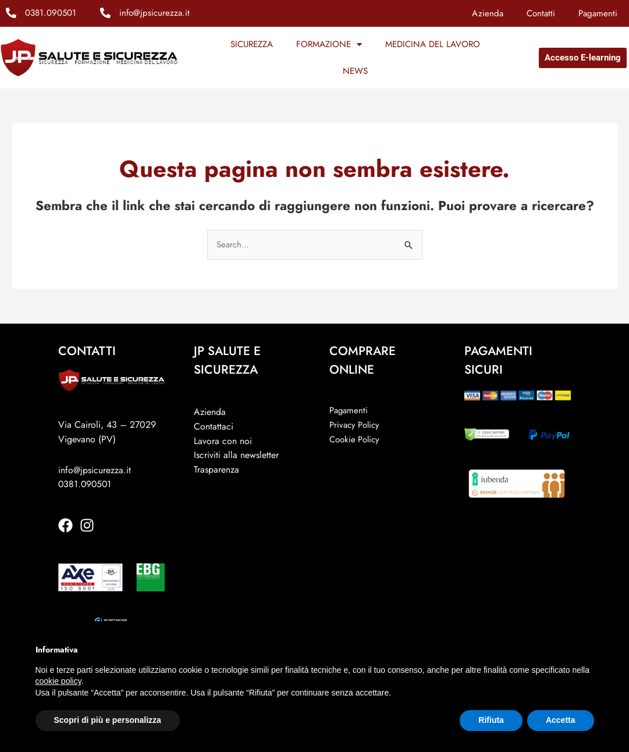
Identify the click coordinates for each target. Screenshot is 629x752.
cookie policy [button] (58, 681)
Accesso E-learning (583, 57)
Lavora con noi (223, 441)
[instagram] (89, 525)
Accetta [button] (560, 720)
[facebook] (67, 525)
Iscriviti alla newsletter (236, 455)
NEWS (355, 71)
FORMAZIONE (329, 44)
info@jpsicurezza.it (154, 12)
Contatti (541, 13)
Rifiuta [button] (491, 720)
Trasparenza (216, 469)
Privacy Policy (354, 424)
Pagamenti (597, 13)
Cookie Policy (354, 439)
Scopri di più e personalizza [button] (107, 720)
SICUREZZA (251, 44)
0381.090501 (50, 12)
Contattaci (213, 426)
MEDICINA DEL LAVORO (432, 44)
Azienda (487, 13)
